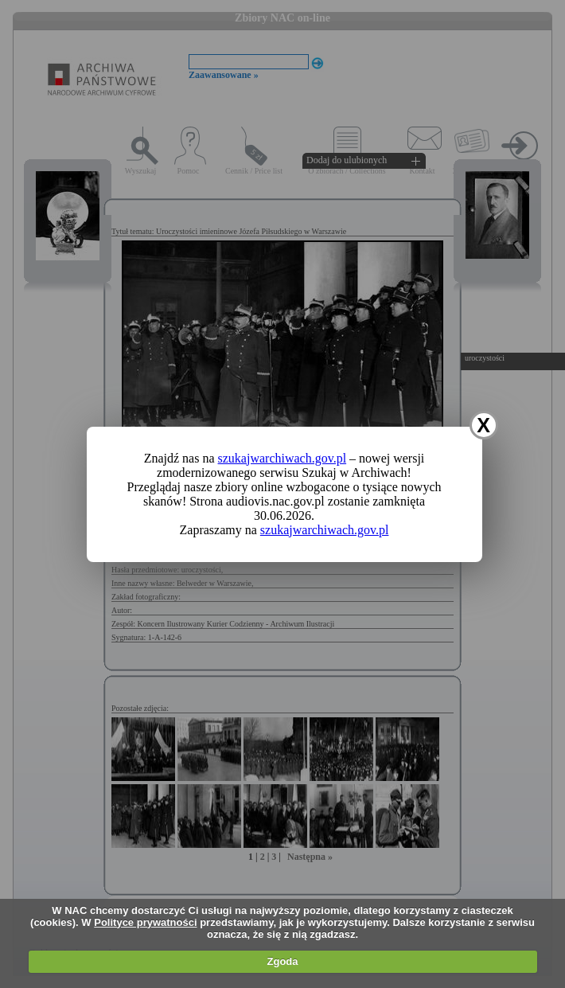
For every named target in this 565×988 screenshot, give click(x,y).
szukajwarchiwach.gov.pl (282, 458)
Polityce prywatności (145, 922)
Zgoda (282, 961)
